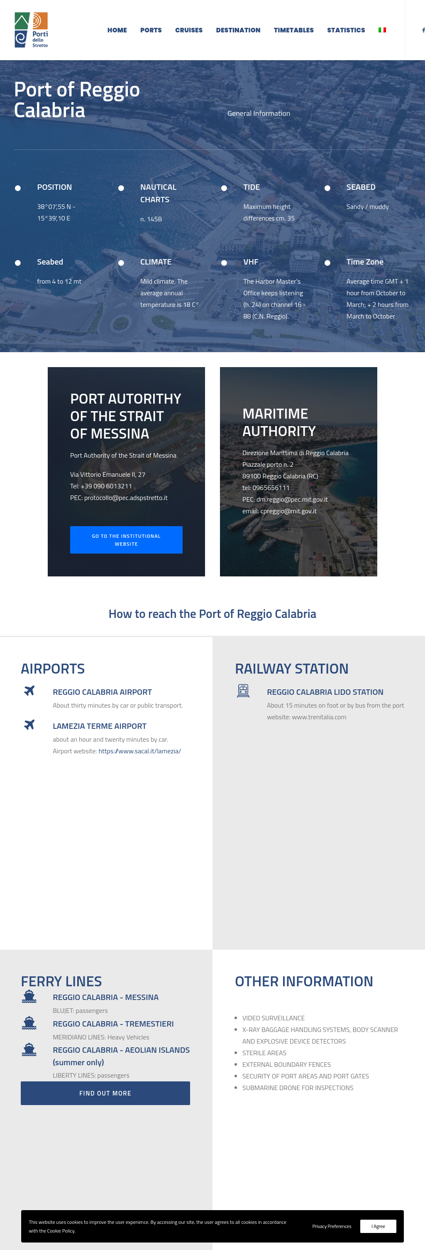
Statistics (346, 30)
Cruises (189, 30)
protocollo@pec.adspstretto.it (126, 510)
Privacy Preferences (331, 1226)
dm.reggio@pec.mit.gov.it (292, 512)
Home (117, 30)
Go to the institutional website (127, 552)
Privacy (335, 1189)
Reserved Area (321, 1162)
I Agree (378, 1226)
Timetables (294, 30)
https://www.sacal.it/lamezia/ (140, 763)
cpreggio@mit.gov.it (289, 523)
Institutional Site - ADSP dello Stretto (353, 1148)
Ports (151, 30)
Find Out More (105, 953)
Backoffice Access (326, 1176)
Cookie (310, 1189)
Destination (238, 30)
